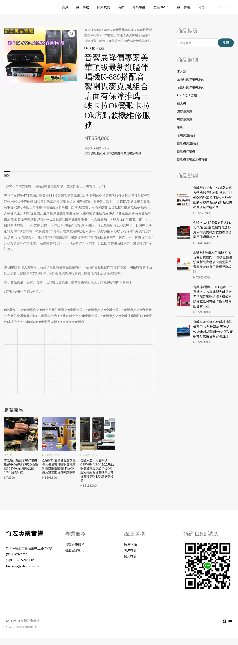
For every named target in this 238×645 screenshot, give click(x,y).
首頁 (77, 7)
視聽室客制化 (74, 557)
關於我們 (112, 7)
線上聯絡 (186, 7)
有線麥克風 (185, 119)
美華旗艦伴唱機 (116, 158)
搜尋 (225, 43)
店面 (128, 7)
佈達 (202, 7)
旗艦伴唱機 (134, 158)
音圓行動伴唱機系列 (191, 87)
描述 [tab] (7, 181)
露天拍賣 (130, 563)
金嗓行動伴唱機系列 (191, 79)
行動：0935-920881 (20, 567)
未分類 (182, 71)
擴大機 (182, 103)
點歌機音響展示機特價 (193, 160)
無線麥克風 (185, 111)
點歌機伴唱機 (186, 151)
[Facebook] (224, 628)
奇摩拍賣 (130, 557)
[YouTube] (230, 628)
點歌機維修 (98, 158)
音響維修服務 (74, 551)
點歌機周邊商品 (188, 143)
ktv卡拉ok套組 (102, 29)
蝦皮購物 (130, 551)
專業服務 (144, 7)
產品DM (163, 7)
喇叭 (180, 127)
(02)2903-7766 (16, 561)
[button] (223, 7)
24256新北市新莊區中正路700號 (29, 555)
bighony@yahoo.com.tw (22, 573)
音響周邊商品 (186, 135)
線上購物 (93, 7)
